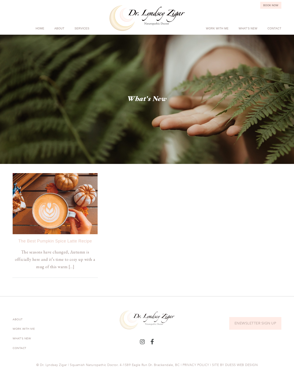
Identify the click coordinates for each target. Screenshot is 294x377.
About (59, 28)
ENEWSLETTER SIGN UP (255, 323)
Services (82, 28)
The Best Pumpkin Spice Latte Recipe (55, 241)
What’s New (248, 28)
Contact (274, 28)
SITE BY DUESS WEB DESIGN (235, 365)
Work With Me (217, 28)
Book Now (270, 5)
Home (40, 28)
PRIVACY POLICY (196, 365)
